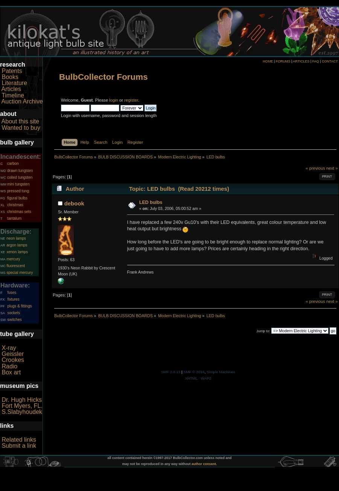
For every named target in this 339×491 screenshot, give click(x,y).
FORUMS (283, 61)
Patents (12, 71)
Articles (11, 89)
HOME (268, 61)
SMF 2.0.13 (171, 372)
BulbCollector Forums (103, 77)
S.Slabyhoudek (22, 412)
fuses (11, 292)
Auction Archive (22, 101)
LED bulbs (151, 202)
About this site (21, 121)
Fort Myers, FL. (22, 406)
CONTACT (330, 61)
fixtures (13, 299)
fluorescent (15, 266)
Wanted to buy (21, 128)
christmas (15, 205)
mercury (13, 259)
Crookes (13, 360)
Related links (19, 439)
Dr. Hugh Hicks (22, 400)
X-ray (9, 348)
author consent (204, 464)
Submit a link (19, 445)
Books (10, 77)
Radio (9, 366)
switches (14, 320)
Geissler (13, 354)
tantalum (14, 218)
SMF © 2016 (194, 372)
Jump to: (263, 331)
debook (74, 203)
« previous (315, 168)
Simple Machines (221, 372)
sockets (13, 313)
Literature (14, 83)
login (113, 100)
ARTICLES (301, 61)
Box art (11, 372)
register (131, 100)
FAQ (315, 61)
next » (332, 168)
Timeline (13, 95)
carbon (13, 163)
